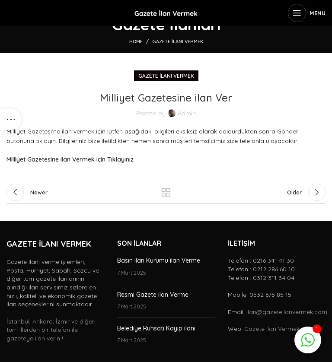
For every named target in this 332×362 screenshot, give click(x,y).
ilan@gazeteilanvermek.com (286, 312)
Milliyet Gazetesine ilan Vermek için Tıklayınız (70, 159)
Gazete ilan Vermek (272, 329)
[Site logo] (166, 12)
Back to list (166, 192)
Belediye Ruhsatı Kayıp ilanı (156, 328)
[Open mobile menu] (307, 13)
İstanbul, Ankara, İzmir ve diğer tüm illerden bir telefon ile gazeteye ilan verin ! (50, 330)
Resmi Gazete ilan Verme (152, 294)
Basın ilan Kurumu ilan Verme (158, 260)
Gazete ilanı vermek (177, 41)
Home (136, 41)
